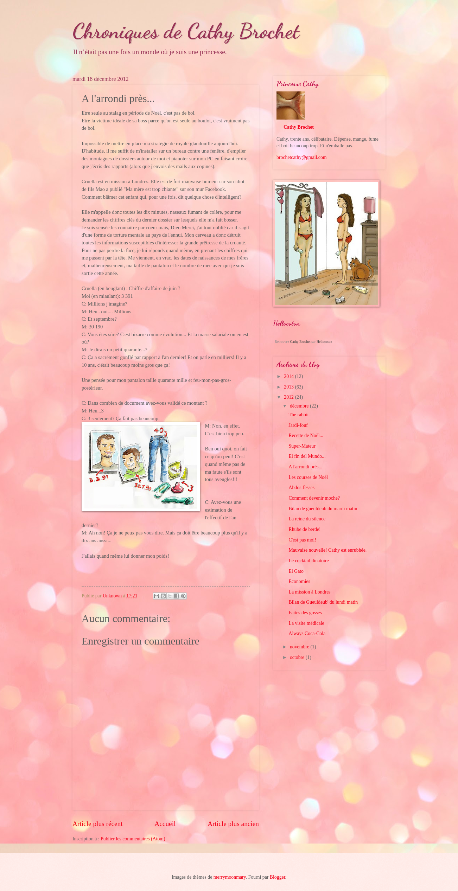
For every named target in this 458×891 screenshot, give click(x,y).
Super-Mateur (301, 446)
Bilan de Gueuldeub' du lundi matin (323, 602)
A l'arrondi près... (305, 466)
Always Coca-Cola (306, 633)
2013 (289, 387)
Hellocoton (324, 342)
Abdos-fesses (301, 487)
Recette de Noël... (305, 435)
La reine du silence (306, 518)
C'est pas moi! (302, 540)
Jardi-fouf (297, 425)
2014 (289, 376)
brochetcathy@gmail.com (301, 157)
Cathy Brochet (299, 127)
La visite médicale (306, 623)
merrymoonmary (230, 877)
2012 (289, 397)
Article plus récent (97, 823)
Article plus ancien (233, 823)
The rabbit (298, 414)
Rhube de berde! (304, 529)
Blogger (277, 877)
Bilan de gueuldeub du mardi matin (322, 508)
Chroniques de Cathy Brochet (185, 31)
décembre (300, 406)
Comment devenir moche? (314, 498)
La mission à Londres (309, 592)
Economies (299, 581)
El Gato (296, 571)
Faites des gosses (305, 612)
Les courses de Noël (308, 477)
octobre (298, 657)
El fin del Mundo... (306, 456)
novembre (300, 646)
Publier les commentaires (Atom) (133, 838)
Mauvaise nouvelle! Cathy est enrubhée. (327, 550)
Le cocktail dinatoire (308, 560)
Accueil (165, 823)
